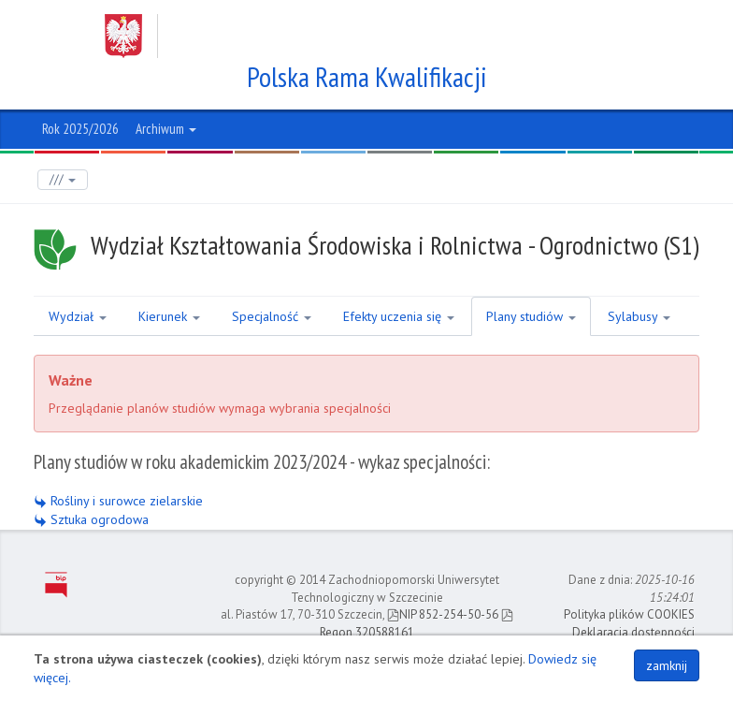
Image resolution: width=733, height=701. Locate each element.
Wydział (78, 316)
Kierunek (169, 316)
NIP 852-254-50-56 (442, 614)
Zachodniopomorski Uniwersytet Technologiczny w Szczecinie (349, 36)
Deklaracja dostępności (633, 632)
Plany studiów (531, 316)
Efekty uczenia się (398, 316)
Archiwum (166, 129)
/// (63, 179)
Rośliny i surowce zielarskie (118, 500)
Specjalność (271, 316)
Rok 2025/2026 (80, 129)
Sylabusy (639, 316)
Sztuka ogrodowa (91, 519)
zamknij (666, 665)
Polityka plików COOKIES (629, 614)
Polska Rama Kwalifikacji (367, 77)
